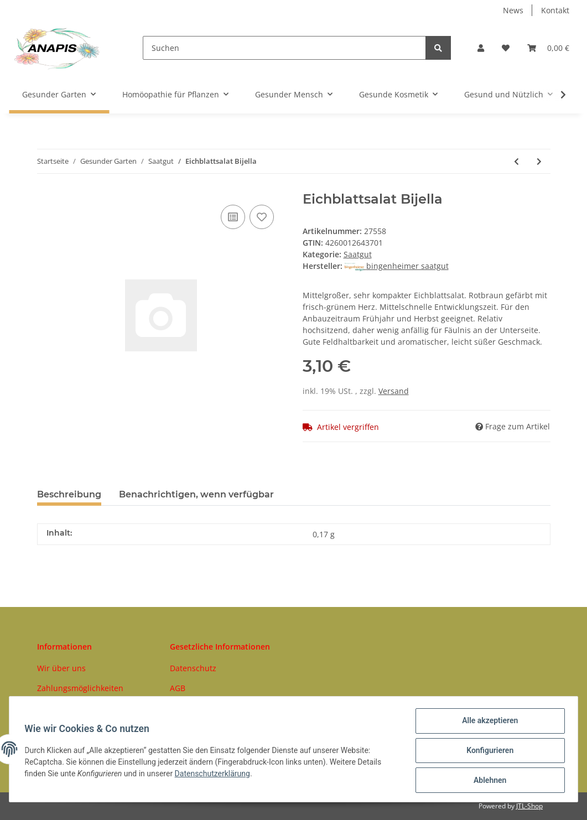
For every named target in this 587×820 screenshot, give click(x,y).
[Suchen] (284, 48)
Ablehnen (487, 780)
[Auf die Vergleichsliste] (233, 217)
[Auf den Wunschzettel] (262, 217)
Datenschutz (193, 668)
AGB (177, 688)
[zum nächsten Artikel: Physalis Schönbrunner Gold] (539, 161)
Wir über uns (61, 668)
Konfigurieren (487, 752)
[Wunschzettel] (505, 48)
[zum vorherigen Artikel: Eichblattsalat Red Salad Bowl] (516, 161)
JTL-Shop (529, 806)
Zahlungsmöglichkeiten (80, 688)
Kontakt (555, 10)
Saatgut (358, 254)
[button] (481, 48)
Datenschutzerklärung (214, 775)
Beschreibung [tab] (69, 494)
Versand (393, 391)
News (513, 10)
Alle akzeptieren (487, 723)
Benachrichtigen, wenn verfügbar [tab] (196, 494)
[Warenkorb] (548, 48)
